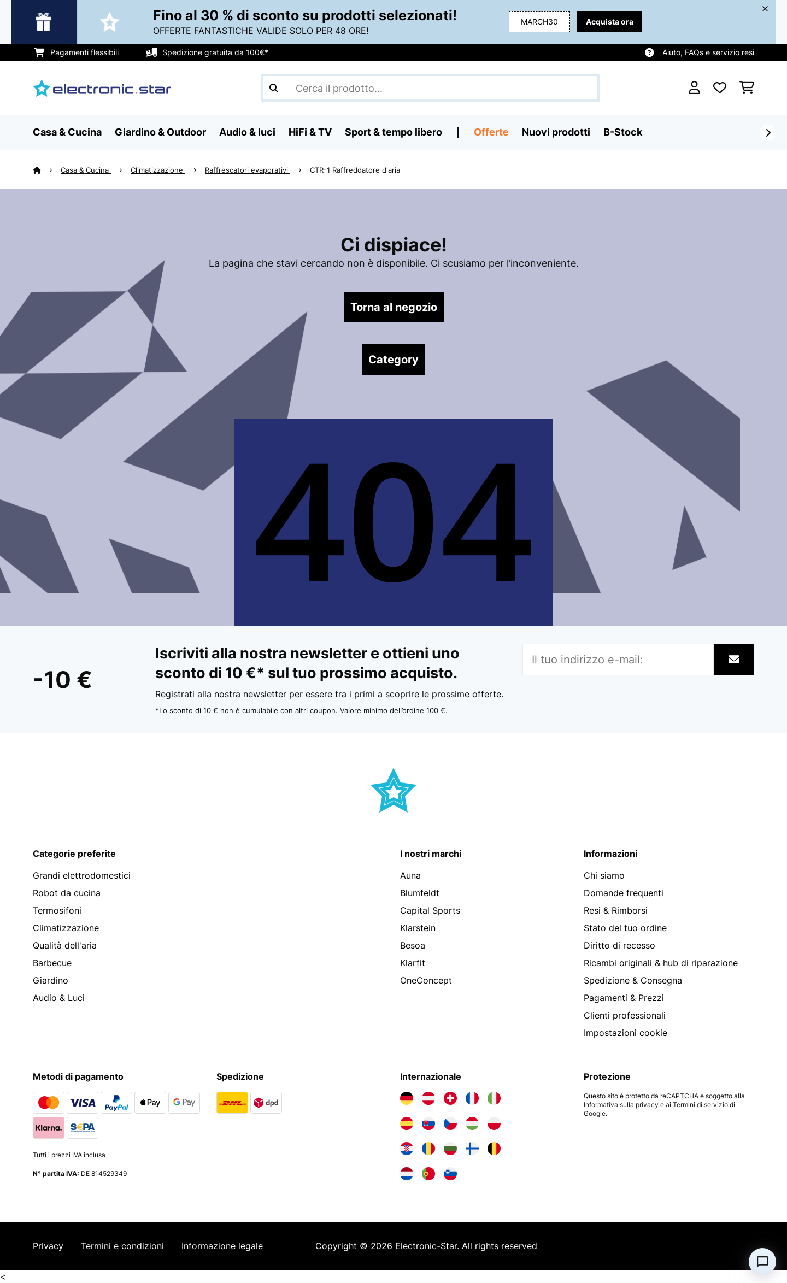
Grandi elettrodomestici (82, 875)
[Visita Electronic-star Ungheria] (472, 1123)
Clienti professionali (625, 1015)
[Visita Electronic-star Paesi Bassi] (406, 1173)
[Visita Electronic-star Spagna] (406, 1123)
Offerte (491, 132)
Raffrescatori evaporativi (247, 170)
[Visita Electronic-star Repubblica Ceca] (450, 1123)
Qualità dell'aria (65, 945)
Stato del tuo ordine (625, 927)
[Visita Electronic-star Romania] (428, 1148)
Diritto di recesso (619, 945)
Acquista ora (609, 21)
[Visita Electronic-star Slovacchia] (428, 1123)
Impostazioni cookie (625, 1032)
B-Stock (622, 132)
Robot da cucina (67, 892)
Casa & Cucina (86, 170)
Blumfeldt (419, 892)
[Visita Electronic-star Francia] (472, 1098)
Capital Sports (430, 910)
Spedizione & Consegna (633, 980)
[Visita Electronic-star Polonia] (494, 1123)
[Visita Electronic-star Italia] (494, 1098)
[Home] (47, 170)
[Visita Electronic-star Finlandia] (472, 1148)
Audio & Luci (59, 997)
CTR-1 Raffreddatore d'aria (355, 170)
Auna (410, 875)
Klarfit (412, 962)
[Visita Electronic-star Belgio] (494, 1148)
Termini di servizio (700, 1105)
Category (393, 359)
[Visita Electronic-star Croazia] (406, 1148)
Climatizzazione (158, 170)
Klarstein (418, 927)
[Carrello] (746, 88)
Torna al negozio (393, 307)
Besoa (412, 945)
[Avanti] (768, 133)
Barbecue (52, 962)
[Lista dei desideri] (719, 88)
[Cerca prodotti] (430, 88)
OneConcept (426, 980)
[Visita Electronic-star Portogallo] (428, 1173)
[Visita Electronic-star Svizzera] (450, 1098)
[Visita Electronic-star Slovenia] (450, 1173)
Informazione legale (222, 1245)
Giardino (50, 980)
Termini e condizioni (122, 1245)
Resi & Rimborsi (616, 910)
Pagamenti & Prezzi (624, 997)
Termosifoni (57, 910)
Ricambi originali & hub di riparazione (661, 962)
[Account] (694, 88)
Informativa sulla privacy (621, 1105)
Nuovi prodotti (556, 132)
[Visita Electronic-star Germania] (406, 1098)
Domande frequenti (623, 892)
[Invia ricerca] (273, 88)
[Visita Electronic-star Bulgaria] (450, 1148)
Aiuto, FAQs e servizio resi (708, 52)
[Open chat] (762, 1261)
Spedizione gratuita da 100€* (215, 52)
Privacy (48, 1245)
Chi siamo (604, 875)
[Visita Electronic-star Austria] (428, 1098)
